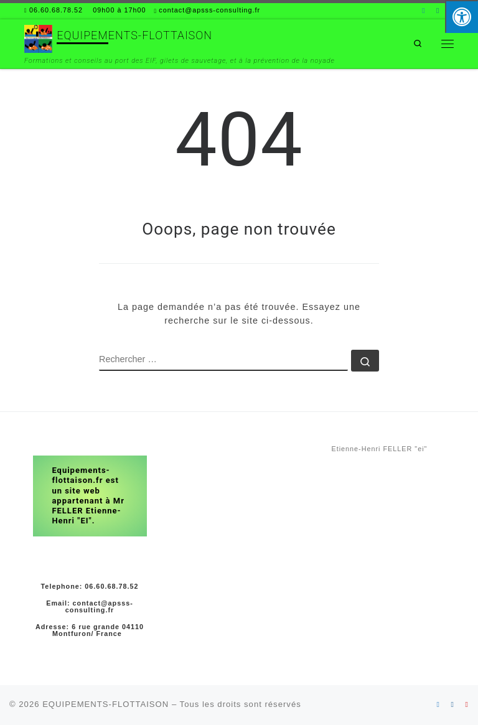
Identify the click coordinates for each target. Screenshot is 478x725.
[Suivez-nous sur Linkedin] (423, 11)
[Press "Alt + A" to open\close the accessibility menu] (461, 16)
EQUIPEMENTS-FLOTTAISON (105, 704)
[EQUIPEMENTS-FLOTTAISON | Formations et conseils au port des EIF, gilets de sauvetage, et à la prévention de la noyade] (38, 37)
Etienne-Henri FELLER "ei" (380, 448)
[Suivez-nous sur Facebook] (437, 11)
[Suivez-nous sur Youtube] (467, 704)
